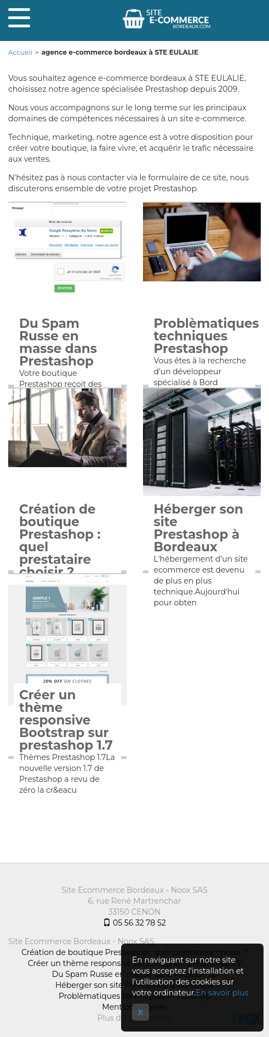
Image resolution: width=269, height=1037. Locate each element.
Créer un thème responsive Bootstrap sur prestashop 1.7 (66, 720)
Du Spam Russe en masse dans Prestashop (58, 342)
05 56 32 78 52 (134, 923)
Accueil (20, 52)
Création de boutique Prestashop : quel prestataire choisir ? (60, 541)
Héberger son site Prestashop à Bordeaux (198, 528)
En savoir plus (222, 993)
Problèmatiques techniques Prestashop (202, 336)
